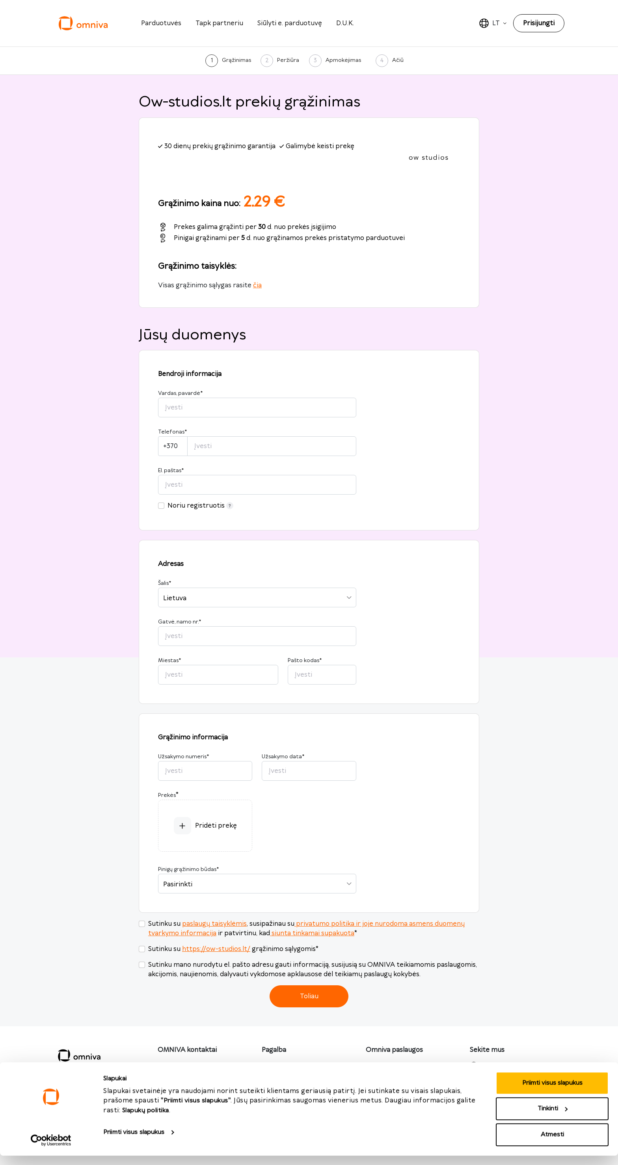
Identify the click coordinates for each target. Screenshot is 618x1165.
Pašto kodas (305, 660)
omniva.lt (387, 1065)
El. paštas (171, 470)
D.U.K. (345, 23)
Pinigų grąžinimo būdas (188, 869)
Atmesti (552, 1144)
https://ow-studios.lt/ (216, 949)
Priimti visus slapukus (133, 1141)
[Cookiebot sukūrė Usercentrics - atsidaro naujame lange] (51, 1150)
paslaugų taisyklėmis (214, 923)
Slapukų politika (145, 1120)
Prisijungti (539, 23)
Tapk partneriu (219, 23)
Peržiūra (288, 60)
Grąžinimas (236, 60)
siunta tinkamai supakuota (312, 933)
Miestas (169, 660)
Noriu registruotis (200, 505)
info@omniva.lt (181, 1065)
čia (257, 285)
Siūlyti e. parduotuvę (289, 23)
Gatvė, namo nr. (179, 621)
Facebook (498, 1065)
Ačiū (398, 60)
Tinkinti (553, 1118)
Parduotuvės (161, 23)
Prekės (167, 795)
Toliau (309, 996)
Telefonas (172, 431)
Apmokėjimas (343, 60)
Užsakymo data (283, 756)
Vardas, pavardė (180, 393)
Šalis (164, 583)
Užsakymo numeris (183, 756)
